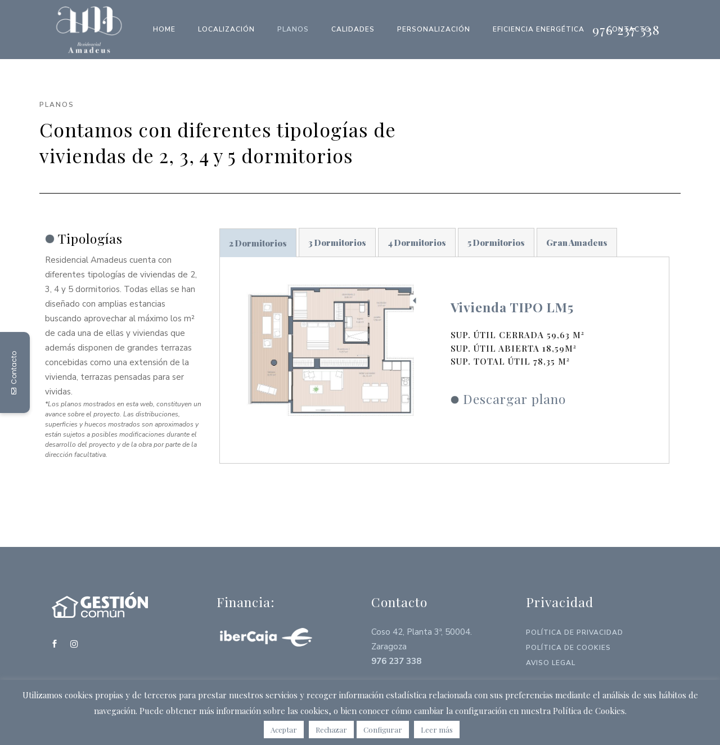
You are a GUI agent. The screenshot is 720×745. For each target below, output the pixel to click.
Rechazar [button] (331, 729)
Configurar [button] (382, 729)
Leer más (437, 729)
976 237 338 (626, 29)
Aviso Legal (550, 662)
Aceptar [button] (284, 729)
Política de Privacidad (574, 632)
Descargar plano (514, 398)
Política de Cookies (568, 647)
